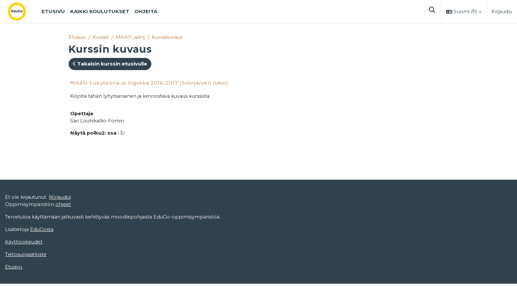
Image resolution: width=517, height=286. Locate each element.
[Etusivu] (22, 11)
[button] (432, 11)
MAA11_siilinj (131, 37)
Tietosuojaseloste (26, 256)
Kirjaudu (501, 11)
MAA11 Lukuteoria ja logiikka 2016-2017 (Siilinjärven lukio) (149, 83)
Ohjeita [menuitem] (146, 11)
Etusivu (77, 37)
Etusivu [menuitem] (53, 11)
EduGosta (43, 231)
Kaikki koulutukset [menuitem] (99, 11)
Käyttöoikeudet (24, 243)
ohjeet (64, 205)
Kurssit (101, 37)
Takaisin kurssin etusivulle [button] (110, 64)
